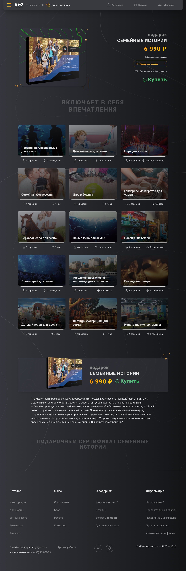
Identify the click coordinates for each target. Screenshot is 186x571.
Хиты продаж (18, 502)
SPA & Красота (18, 517)
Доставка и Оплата (107, 525)
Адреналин (16, 510)
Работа (58, 517)
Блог (57, 510)
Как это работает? (107, 502)
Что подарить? (155, 502)
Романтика (16, 525)
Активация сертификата (160, 533)
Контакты (60, 525)
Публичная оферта (157, 525)
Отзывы (101, 510)
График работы (68, 547)
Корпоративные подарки (161, 510)
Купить (156, 79)
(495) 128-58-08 (42, 552)
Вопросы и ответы (107, 517)
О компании (61, 502)
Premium (15, 533)
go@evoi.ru (41, 547)
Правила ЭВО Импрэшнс (161, 517)
